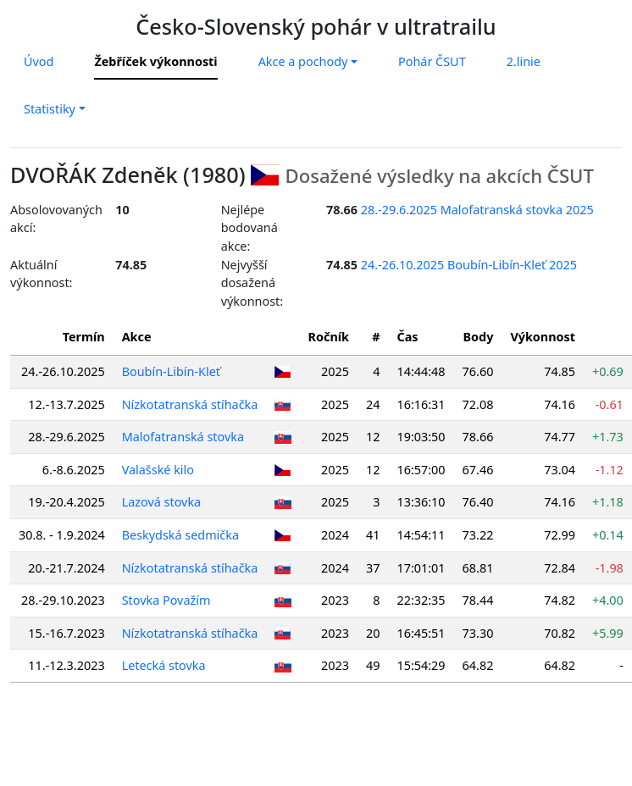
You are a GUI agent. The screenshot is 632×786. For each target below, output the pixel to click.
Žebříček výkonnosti (155, 61)
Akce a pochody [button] (303, 61)
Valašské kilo (158, 470)
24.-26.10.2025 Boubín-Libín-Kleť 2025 (469, 265)
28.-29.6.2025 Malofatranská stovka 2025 (477, 210)
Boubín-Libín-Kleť (171, 371)
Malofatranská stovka (183, 437)
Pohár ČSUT (432, 61)
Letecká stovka (164, 665)
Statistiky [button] (49, 109)
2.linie (524, 61)
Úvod (38, 61)
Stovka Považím (166, 600)
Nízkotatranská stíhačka (190, 404)
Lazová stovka (162, 502)
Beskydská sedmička (180, 535)
